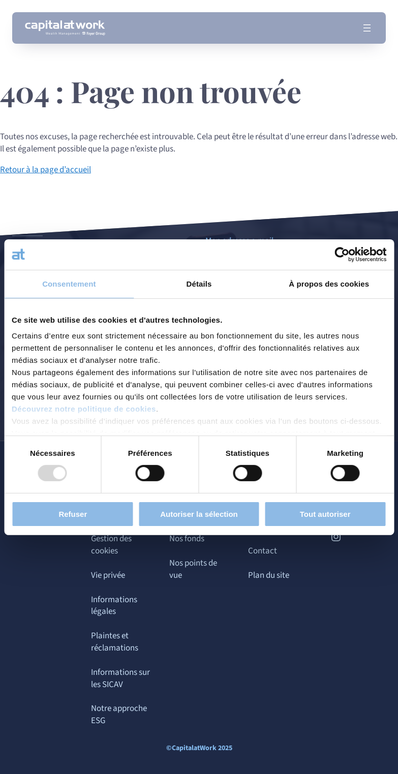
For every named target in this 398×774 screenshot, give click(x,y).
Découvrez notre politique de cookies (84, 409)
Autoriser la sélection (199, 514)
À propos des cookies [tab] (329, 283)
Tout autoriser (325, 514)
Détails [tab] (199, 283)
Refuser (72, 514)
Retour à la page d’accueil (45, 170)
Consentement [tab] (69, 283)
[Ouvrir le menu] (367, 28)
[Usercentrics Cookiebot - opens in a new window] (341, 254)
